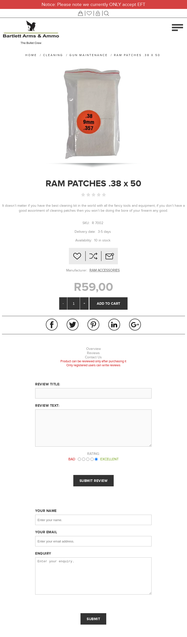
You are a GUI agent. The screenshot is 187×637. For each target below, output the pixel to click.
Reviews (93, 353)
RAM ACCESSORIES (104, 270)
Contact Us (93, 357)
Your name (46, 511)
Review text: (47, 405)
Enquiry (43, 553)
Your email (46, 532)
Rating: (93, 454)
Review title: (47, 384)
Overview (93, 349)
